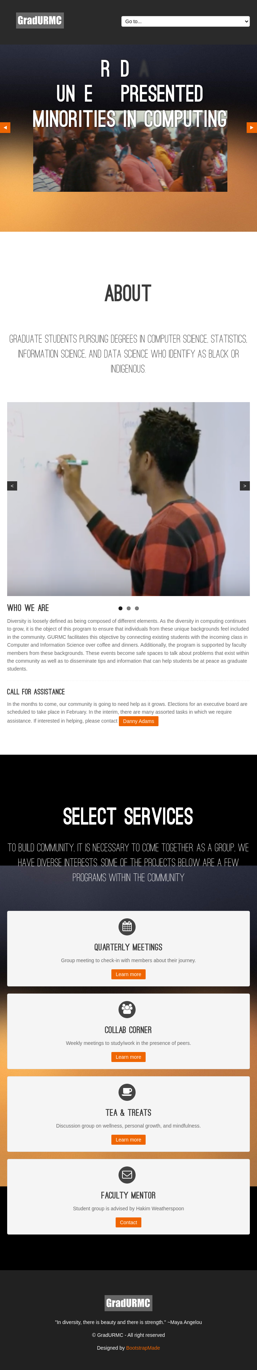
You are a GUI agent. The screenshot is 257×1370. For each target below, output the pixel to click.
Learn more (128, 974)
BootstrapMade (143, 1348)
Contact (128, 1222)
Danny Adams (138, 721)
